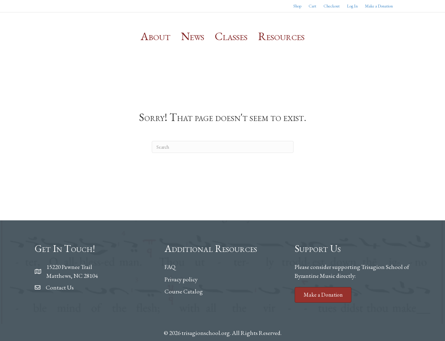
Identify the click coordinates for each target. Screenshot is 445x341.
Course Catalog (184, 291)
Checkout (331, 6)
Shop (297, 6)
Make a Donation (379, 6)
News (192, 36)
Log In (352, 6)
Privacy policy (181, 279)
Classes (231, 36)
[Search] (223, 147)
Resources (281, 36)
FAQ (170, 267)
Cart (312, 6)
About (155, 36)
